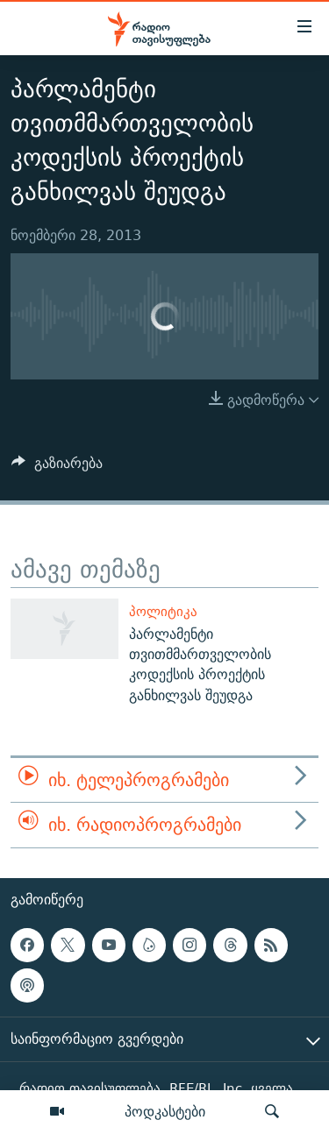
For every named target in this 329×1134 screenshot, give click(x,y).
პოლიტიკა (163, 611)
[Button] (57, 467)
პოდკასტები (165, 1111)
